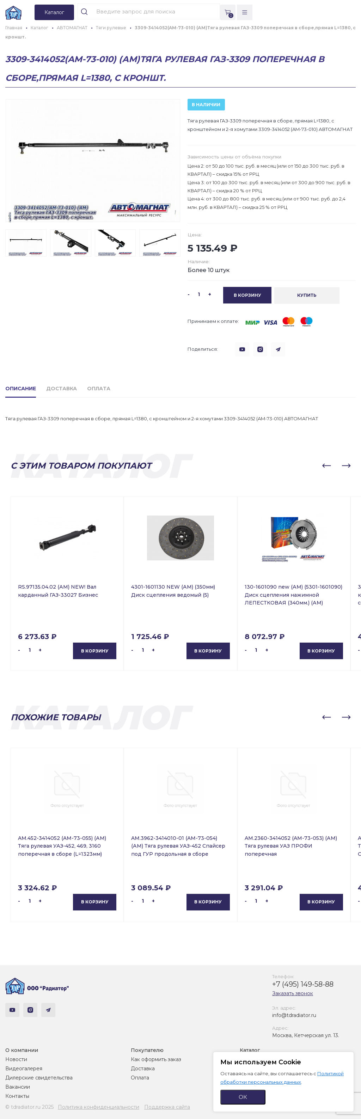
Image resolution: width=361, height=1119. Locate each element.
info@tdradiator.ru (294, 1015)
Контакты (17, 1096)
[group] (92, 160)
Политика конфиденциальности (98, 1107)
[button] (326, 466)
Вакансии (17, 1087)
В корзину (95, 650)
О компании (21, 1050)
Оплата (140, 1078)
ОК (243, 1097)
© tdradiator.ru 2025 (29, 1107)
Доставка (143, 1068)
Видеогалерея (23, 1068)
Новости (16, 1059)
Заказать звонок (292, 993)
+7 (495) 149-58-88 (303, 984)
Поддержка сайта (167, 1107)
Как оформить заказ (156, 1059)
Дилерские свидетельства (39, 1078)
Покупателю (147, 1050)
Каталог (250, 1050)
